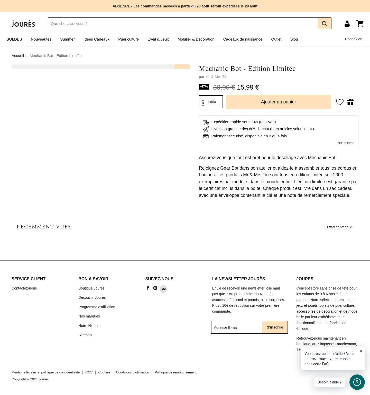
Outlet (276, 39)
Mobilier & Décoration (196, 39)
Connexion (353, 39)
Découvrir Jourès (92, 297)
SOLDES (14, 39)
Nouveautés (41, 39)
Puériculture (128, 39)
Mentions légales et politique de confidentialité (46, 372)
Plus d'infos (345, 143)
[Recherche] (183, 23)
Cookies (104, 372)
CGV (88, 372)
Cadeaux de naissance (243, 39)
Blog (294, 39)
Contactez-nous (24, 288)
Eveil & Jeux (158, 39)
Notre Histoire (89, 326)
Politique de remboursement (176, 372)
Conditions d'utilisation (132, 372)
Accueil (18, 55)
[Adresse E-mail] (237, 327)
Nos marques (89, 316)
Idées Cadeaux (96, 39)
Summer (67, 39)
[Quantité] (211, 101)
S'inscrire (275, 327)
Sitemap (85, 335)
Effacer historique (339, 227)
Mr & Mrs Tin (216, 76)
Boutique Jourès (91, 288)
